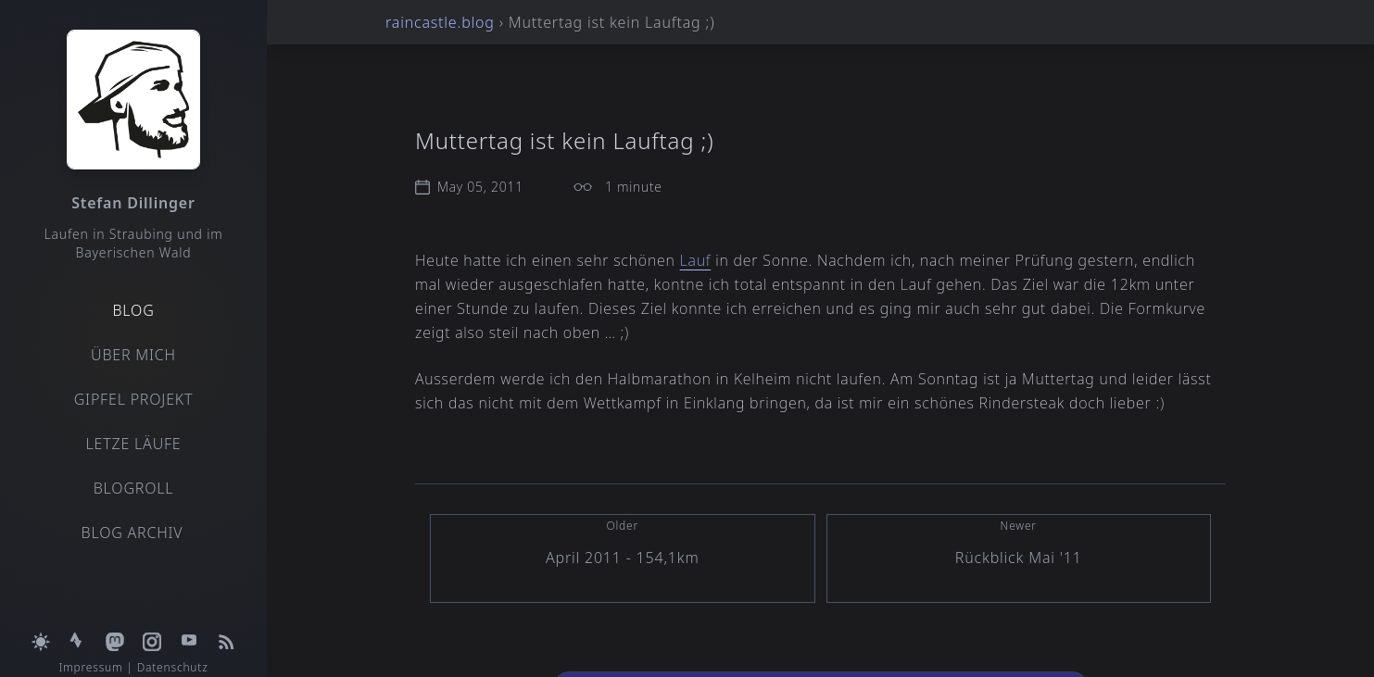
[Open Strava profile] (78, 630)
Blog (133, 310)
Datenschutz (172, 667)
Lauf (696, 260)
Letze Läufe (133, 443)
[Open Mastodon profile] (115, 630)
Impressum (90, 667)
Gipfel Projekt (134, 399)
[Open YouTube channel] (189, 630)
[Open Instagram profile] (152, 630)
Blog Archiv (132, 532)
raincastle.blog (440, 22)
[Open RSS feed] (226, 630)
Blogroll (134, 488)
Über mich (133, 355)
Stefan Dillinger (133, 203)
